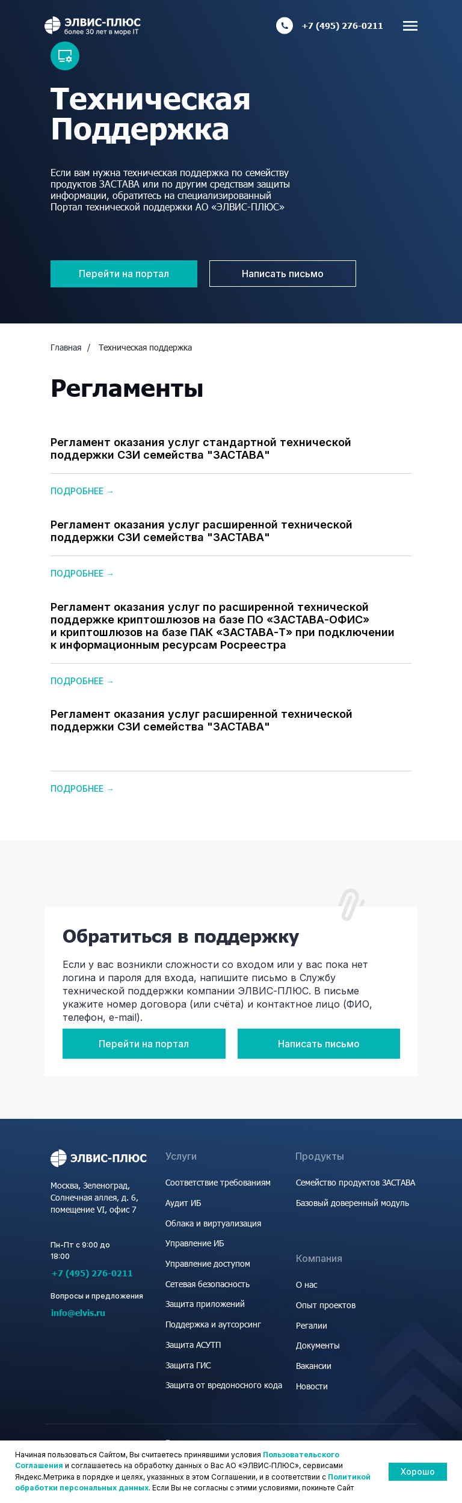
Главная (66, 347)
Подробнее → (82, 491)
